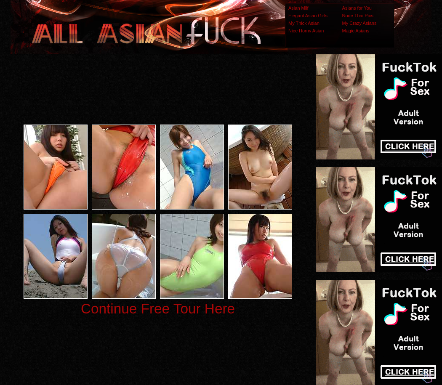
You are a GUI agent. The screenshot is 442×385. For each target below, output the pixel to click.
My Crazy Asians (359, 23)
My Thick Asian (304, 23)
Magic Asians (356, 30)
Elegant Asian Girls (308, 15)
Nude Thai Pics (357, 15)
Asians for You (357, 8)
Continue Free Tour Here (158, 308)
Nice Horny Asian (306, 30)
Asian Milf (298, 8)
